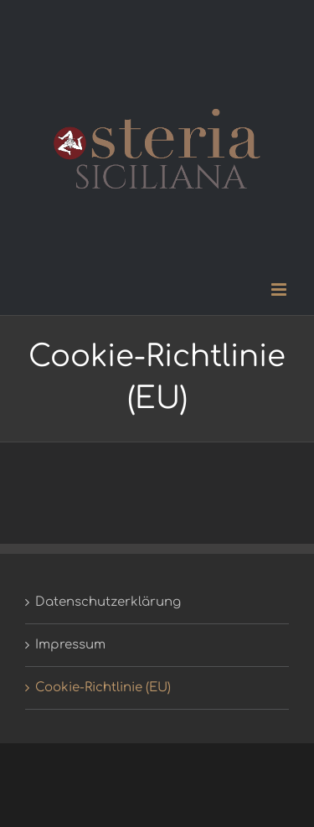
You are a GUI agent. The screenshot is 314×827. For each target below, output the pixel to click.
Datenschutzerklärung (108, 602)
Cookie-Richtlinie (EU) (103, 687)
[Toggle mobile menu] (280, 289)
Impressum (70, 645)
